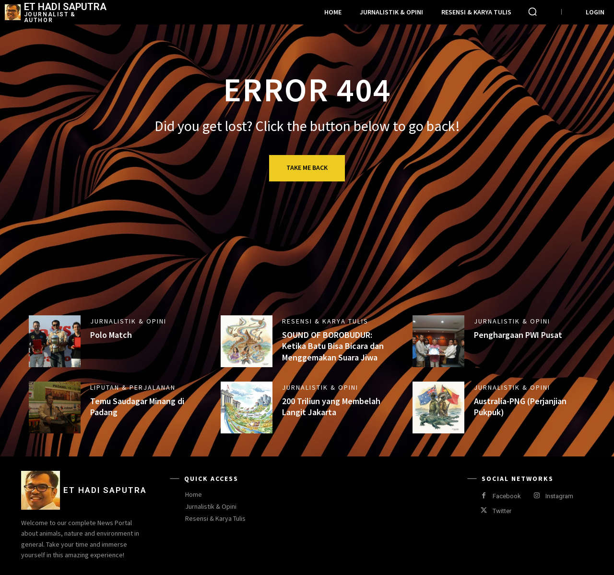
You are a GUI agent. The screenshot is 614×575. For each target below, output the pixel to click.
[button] (532, 11)
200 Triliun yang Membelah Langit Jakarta (331, 406)
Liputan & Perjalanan (133, 387)
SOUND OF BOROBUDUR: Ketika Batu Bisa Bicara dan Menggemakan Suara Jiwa (333, 346)
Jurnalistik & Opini (128, 321)
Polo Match (111, 334)
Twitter (502, 511)
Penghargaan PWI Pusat (518, 334)
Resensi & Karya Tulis (325, 321)
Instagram (559, 496)
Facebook (507, 496)
